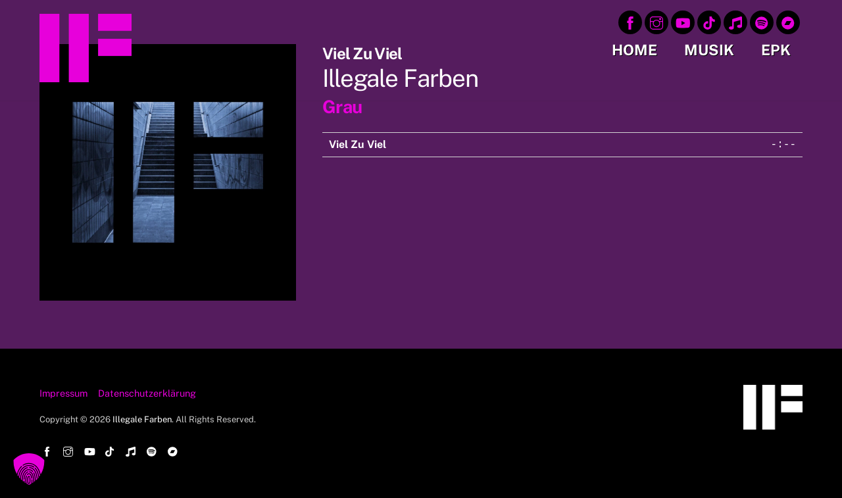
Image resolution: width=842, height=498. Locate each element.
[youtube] (683, 21)
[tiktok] (709, 21)
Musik (709, 50)
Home (634, 50)
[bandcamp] (788, 21)
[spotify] (762, 21)
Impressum (63, 393)
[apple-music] (735, 21)
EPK (776, 50)
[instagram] (656, 21)
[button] (29, 469)
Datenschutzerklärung (147, 393)
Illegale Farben (142, 419)
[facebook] (630, 21)
